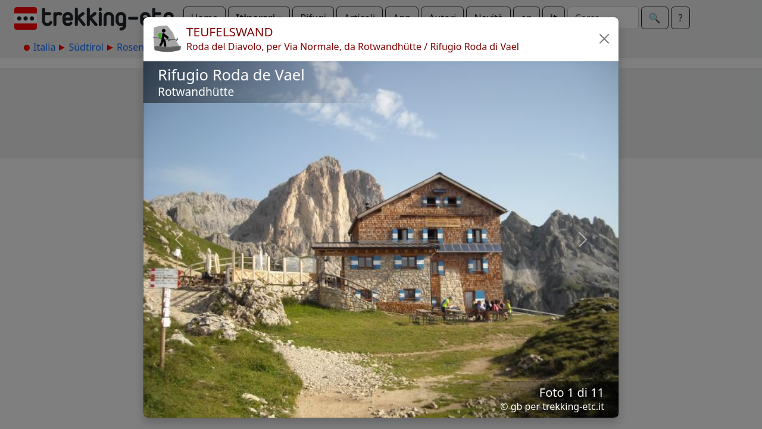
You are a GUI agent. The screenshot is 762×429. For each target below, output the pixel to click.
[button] (604, 38)
